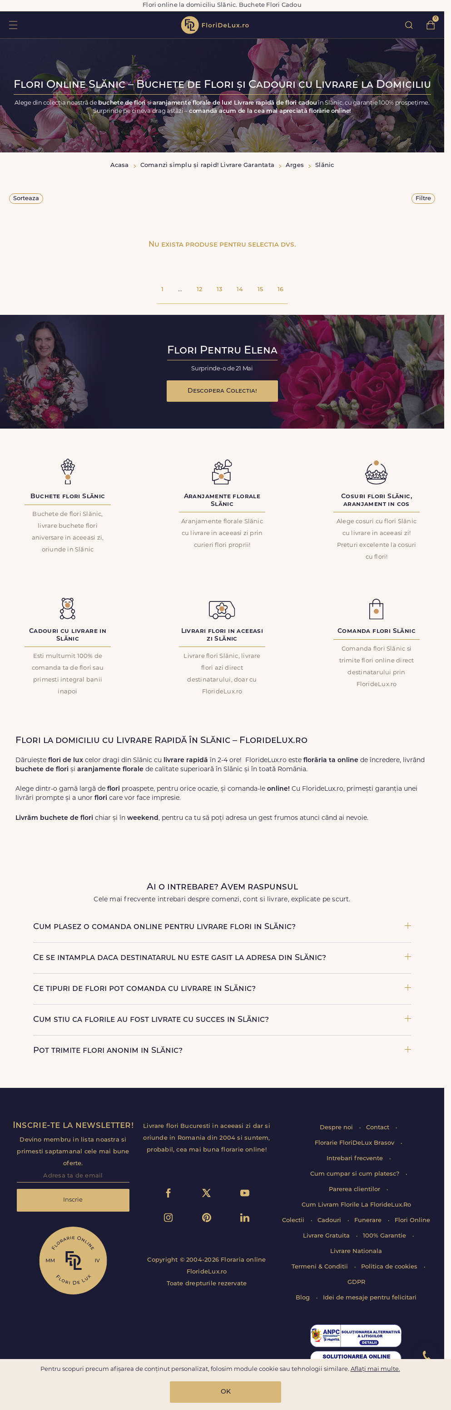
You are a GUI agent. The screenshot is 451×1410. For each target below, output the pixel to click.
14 (240, 290)
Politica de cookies (390, 1267)
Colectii (294, 1220)
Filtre (423, 199)
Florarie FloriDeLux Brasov (355, 1143)
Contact (378, 1128)
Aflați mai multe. (375, 1369)
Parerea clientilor (355, 1190)
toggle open (13, 25)
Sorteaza (26, 199)
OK (226, 1392)
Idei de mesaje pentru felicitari (369, 1298)
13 (219, 290)
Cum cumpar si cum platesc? (355, 1174)
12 (199, 290)
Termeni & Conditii (321, 1267)
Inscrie (73, 1200)
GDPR (356, 1282)
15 (260, 290)
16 (280, 290)
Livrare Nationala (356, 1251)
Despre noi (337, 1128)
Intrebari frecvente (356, 1159)
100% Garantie (385, 1236)
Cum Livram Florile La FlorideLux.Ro (356, 1205)
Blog (304, 1298)
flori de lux (215, 25)
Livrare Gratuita (327, 1236)
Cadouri (330, 1220)
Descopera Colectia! (222, 391)
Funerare (368, 1220)
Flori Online (412, 1220)
